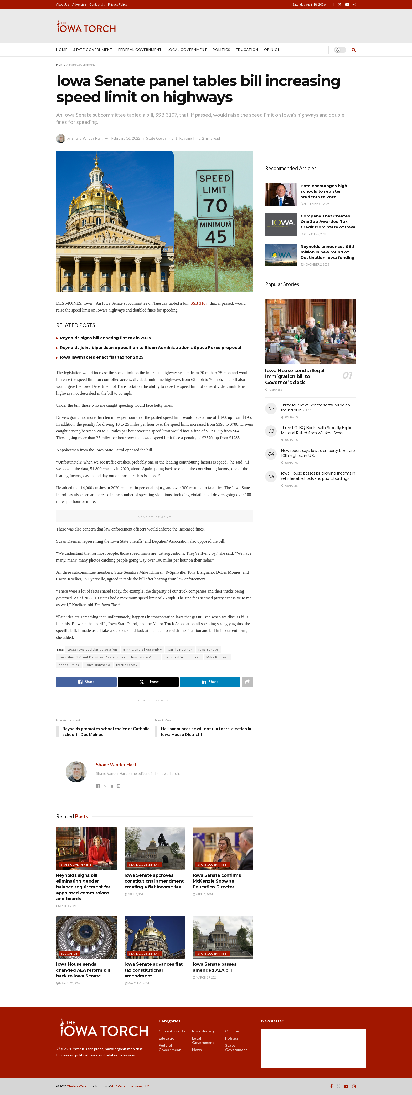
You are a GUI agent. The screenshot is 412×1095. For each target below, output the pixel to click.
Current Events (172, 1031)
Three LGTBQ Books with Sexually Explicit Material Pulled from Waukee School (317, 430)
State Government (92, 50)
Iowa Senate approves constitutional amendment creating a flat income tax (154, 881)
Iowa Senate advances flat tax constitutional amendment (154, 970)
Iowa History (203, 1031)
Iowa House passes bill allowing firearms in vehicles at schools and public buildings (318, 476)
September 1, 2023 (315, 203)
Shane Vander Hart (87, 138)
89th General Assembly (142, 649)
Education (247, 50)
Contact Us (97, 4)
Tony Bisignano (97, 665)
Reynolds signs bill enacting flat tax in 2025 (105, 337)
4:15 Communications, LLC (130, 1086)
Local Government (187, 50)
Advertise (79, 4)
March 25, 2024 (68, 983)
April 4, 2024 (135, 894)
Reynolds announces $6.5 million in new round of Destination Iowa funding (328, 252)
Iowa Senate (208, 649)
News (197, 1050)
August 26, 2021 (313, 234)
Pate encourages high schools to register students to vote (324, 191)
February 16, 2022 (125, 138)
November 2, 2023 (315, 264)
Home (62, 50)
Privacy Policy (117, 4)
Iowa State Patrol (145, 657)
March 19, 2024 (205, 977)
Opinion (272, 50)
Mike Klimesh (217, 657)
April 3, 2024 (203, 894)
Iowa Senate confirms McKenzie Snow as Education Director (217, 881)
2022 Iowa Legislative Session (92, 649)
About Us (62, 4)
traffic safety (126, 665)
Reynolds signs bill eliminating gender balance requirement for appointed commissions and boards (83, 887)
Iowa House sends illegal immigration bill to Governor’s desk (294, 376)
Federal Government (140, 50)
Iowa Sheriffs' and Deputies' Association (92, 657)
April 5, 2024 (66, 906)
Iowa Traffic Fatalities (182, 657)
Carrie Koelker (180, 649)
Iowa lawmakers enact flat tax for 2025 (101, 357)
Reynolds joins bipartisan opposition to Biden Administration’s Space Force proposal (150, 347)
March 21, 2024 (137, 983)
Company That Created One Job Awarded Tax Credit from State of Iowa (328, 221)
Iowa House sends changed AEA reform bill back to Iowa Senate (83, 970)
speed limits (69, 665)
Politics (221, 50)
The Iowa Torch (78, 1086)
